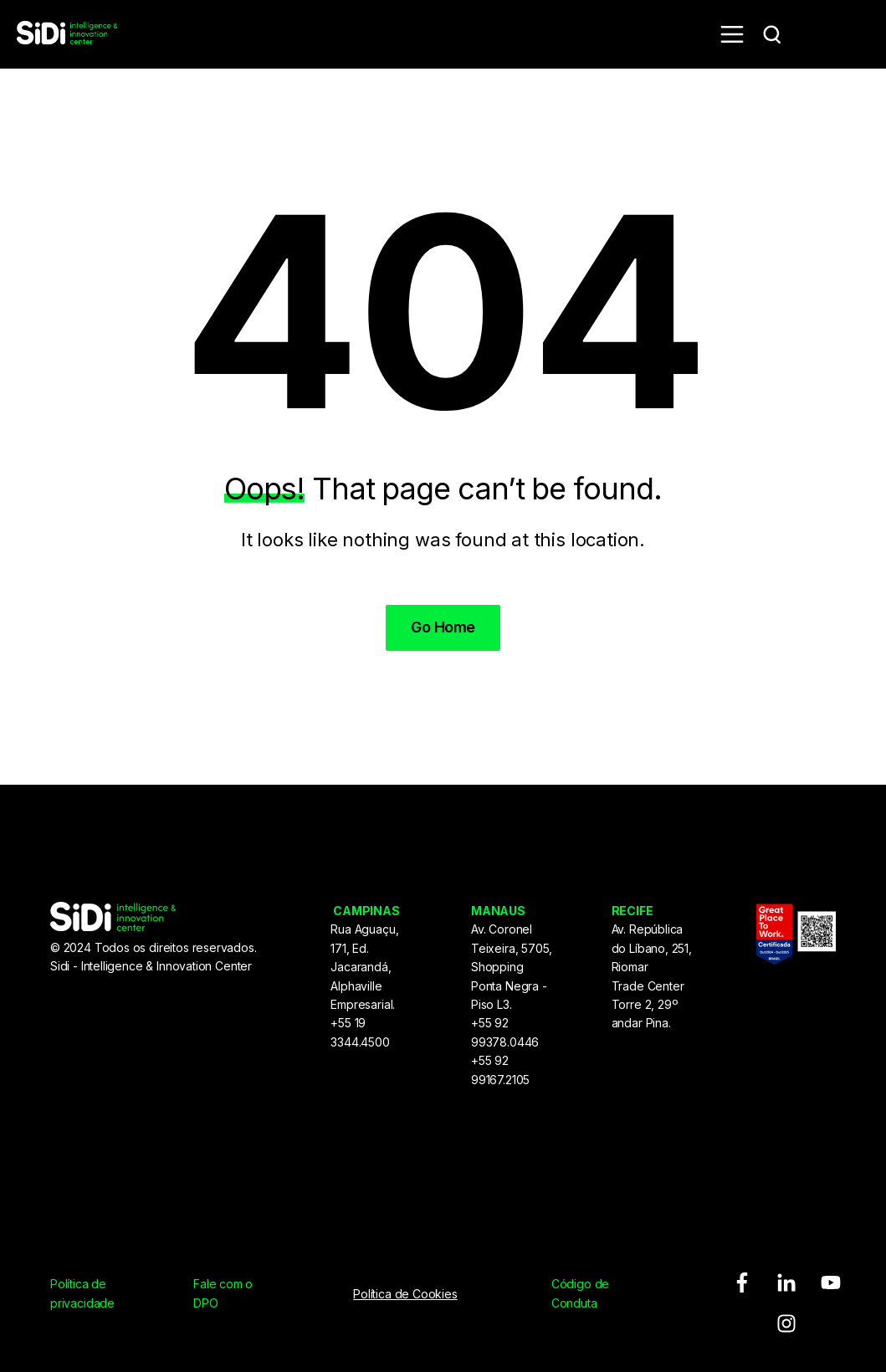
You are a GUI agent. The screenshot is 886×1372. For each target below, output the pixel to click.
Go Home (442, 627)
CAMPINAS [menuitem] (366, 911)
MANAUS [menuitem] (498, 911)
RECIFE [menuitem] (632, 911)
